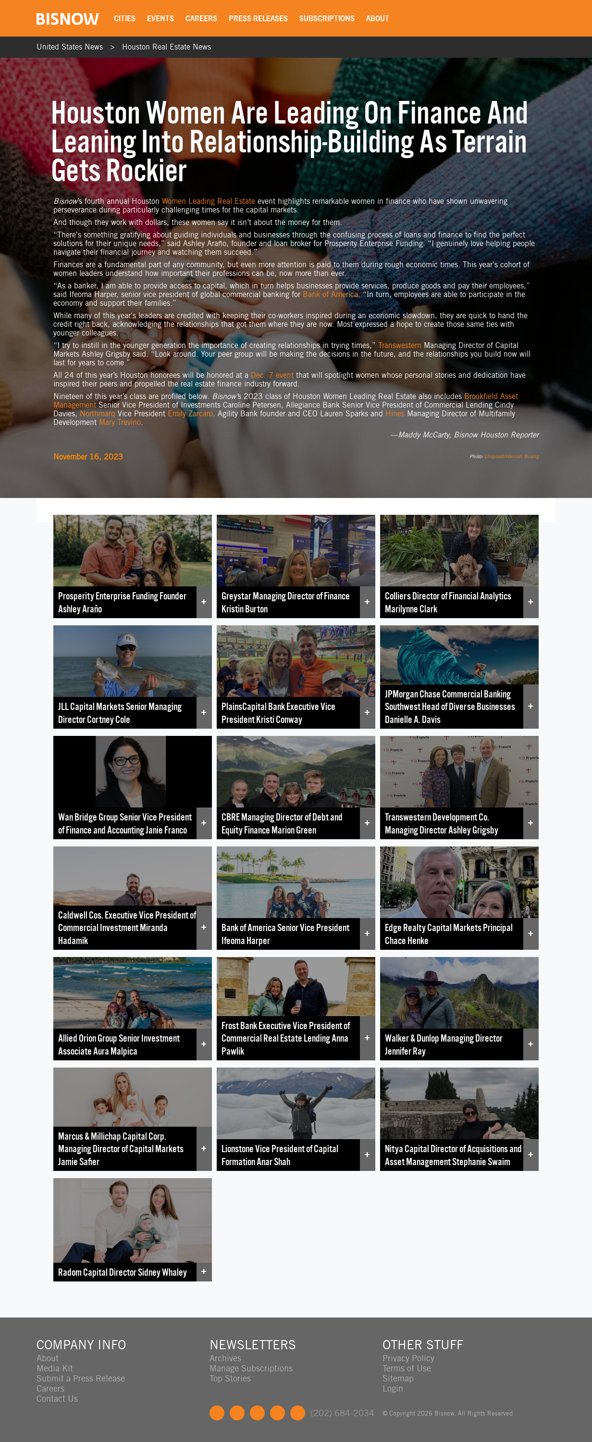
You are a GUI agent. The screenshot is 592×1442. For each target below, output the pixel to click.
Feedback (297, 1412)
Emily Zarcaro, (191, 413)
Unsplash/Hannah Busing (511, 456)
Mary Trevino (120, 422)
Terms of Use (406, 1368)
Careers (201, 18)
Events (160, 18)
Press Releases (258, 18)
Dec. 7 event (272, 375)
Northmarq (97, 413)
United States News (70, 46)
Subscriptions (327, 18)
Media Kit (55, 1368)
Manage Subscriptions (251, 1368)
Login (392, 1388)
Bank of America (330, 294)
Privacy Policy (408, 1358)
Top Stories (230, 1378)
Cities (125, 18)
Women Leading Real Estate (208, 201)
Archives (225, 1358)
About (377, 18)
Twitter (237, 1412)
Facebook (217, 1412)
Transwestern (399, 345)
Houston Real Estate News (166, 46)
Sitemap (398, 1378)
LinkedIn (257, 1412)
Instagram (277, 1412)
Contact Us (57, 1398)
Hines (395, 413)
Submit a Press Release (81, 1378)
